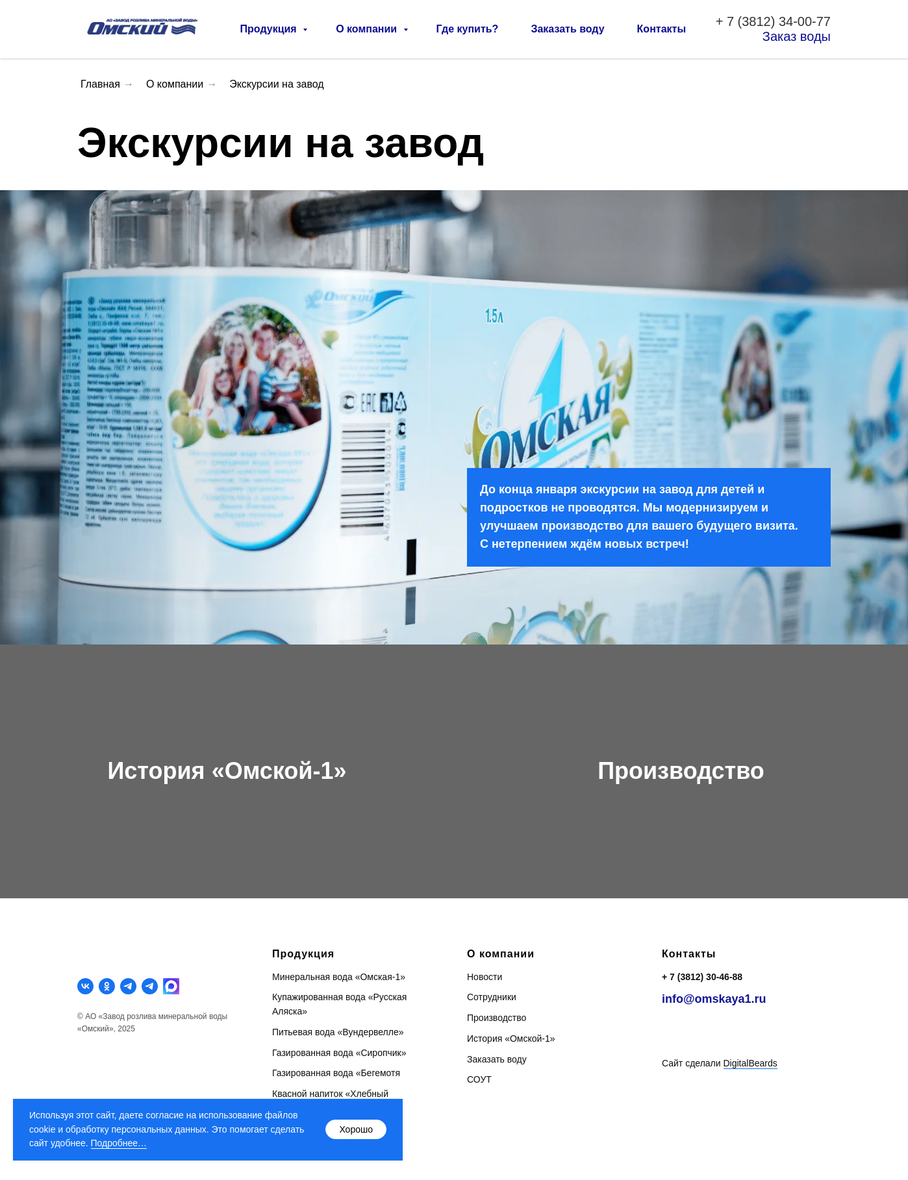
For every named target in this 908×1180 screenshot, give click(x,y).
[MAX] (171, 986)
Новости (484, 977)
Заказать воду (567, 28)
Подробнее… (119, 1143)
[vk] (85, 986)
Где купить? (467, 28)
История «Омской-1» (226, 770)
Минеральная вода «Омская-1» (338, 977)
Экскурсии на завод (276, 84)
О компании (367, 28)
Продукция (270, 28)
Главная (100, 84)
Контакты (661, 28)
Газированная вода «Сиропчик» (339, 1053)
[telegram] (128, 986)
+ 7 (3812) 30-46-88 (702, 977)
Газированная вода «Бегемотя (336, 1073)
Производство (681, 770)
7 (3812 (749, 21)
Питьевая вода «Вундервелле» (337, 1032)
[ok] (107, 986)
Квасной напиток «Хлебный (330, 1093)
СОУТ (479, 1079)
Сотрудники (491, 997)
